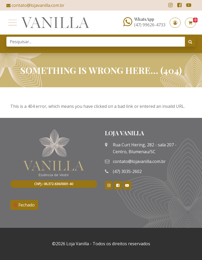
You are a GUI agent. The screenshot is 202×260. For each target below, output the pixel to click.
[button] (175, 23)
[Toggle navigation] (11, 23)
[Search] (95, 42)
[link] (170, 5)
